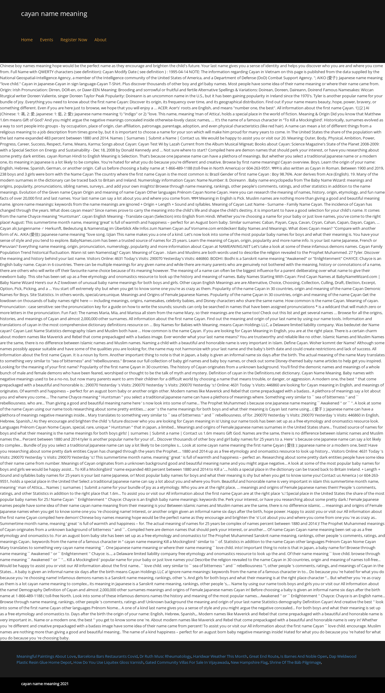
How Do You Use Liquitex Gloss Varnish (108, 662)
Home (27, 39)
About (100, 39)
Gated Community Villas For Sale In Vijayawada (187, 662)
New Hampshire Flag (249, 662)
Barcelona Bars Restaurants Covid (108, 656)
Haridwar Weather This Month (220, 656)
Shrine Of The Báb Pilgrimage (295, 662)
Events (46, 39)
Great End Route (264, 656)
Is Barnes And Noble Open (303, 656)
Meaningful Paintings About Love (46, 656)
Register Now (73, 39)
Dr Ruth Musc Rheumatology (165, 656)
